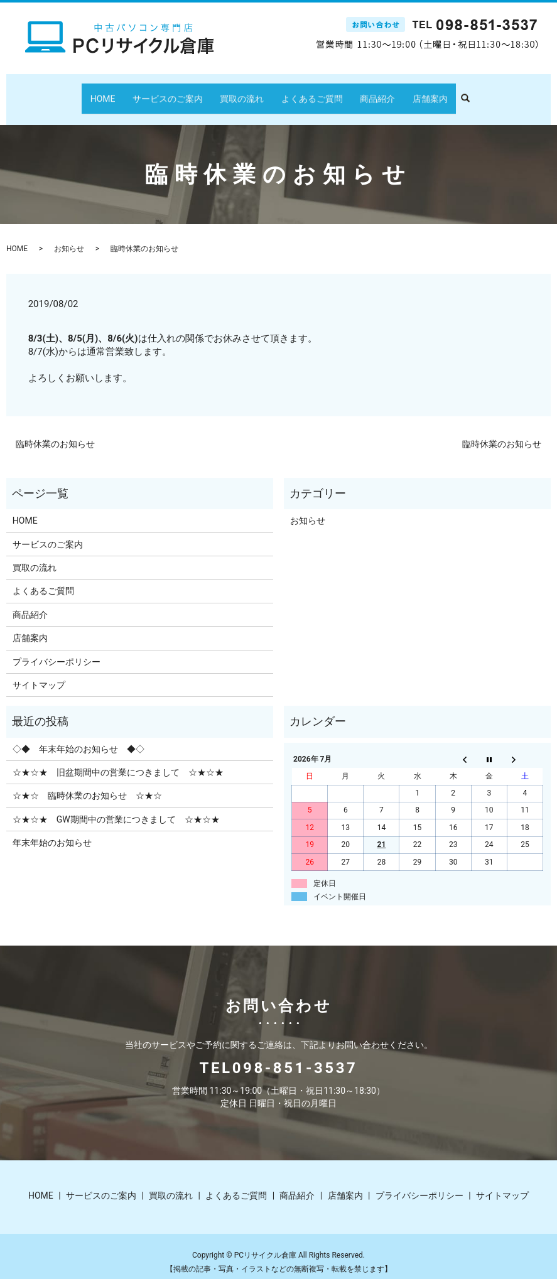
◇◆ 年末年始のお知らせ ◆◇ (78, 736)
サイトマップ (39, 673)
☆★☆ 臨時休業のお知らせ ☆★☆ (87, 784)
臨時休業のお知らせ (55, 432)
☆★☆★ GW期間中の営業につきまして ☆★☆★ (116, 807)
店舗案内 (408, 92)
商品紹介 (364, 92)
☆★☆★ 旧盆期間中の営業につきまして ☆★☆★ (118, 760)
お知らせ (69, 236)
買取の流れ (246, 92)
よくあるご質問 (307, 92)
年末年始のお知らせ (52, 831)
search (447, 93)
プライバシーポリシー (56, 649)
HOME (124, 92)
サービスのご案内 (180, 92)
